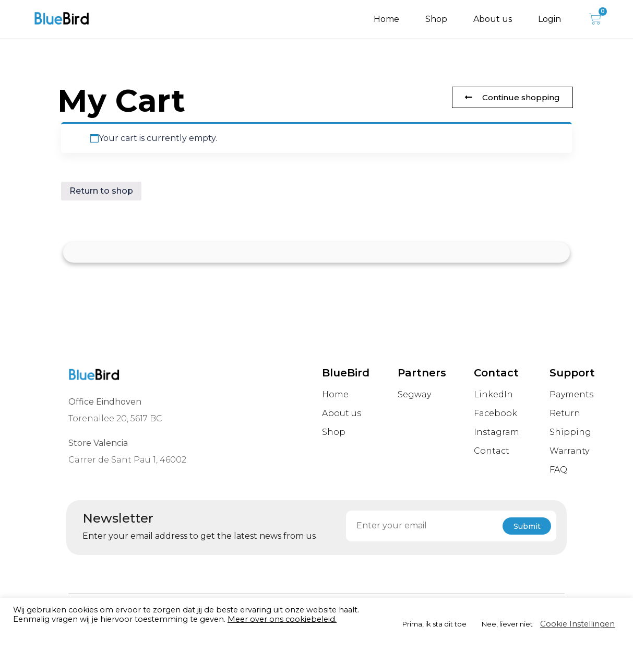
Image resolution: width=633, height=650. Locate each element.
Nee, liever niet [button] (507, 624)
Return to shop (101, 191)
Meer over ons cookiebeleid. (282, 619)
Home (386, 19)
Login (549, 19)
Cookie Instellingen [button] (577, 624)
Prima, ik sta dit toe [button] (434, 624)
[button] (512, 97)
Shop (436, 19)
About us (492, 19)
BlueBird (345, 373)
